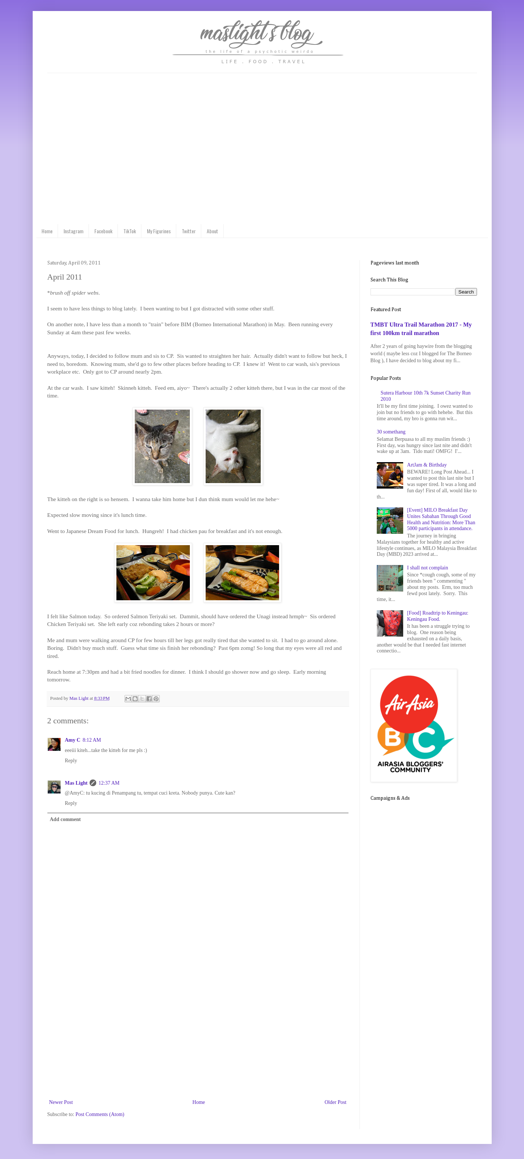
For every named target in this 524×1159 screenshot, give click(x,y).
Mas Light (76, 783)
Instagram (73, 231)
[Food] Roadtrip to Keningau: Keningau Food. (438, 616)
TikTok (129, 231)
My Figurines (159, 231)
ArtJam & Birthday (427, 465)
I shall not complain (427, 567)
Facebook (103, 231)
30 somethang (391, 432)
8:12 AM (92, 740)
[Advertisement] (198, 1042)
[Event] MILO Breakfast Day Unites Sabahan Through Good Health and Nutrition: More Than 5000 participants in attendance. (441, 519)
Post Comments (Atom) (100, 1114)
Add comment (65, 819)
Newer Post (61, 1102)
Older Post (336, 1102)
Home (47, 231)
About (212, 231)
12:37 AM (108, 783)
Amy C (72, 740)
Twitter (189, 231)
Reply (71, 760)
